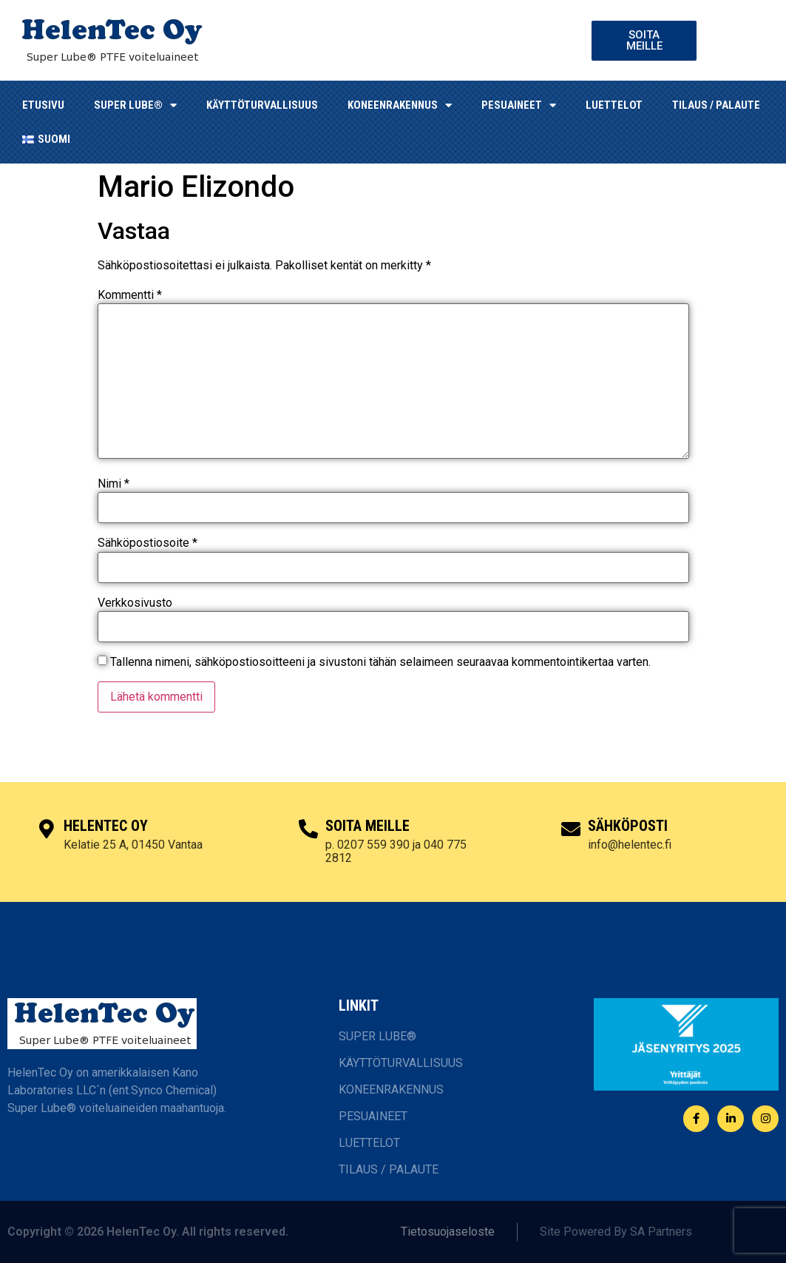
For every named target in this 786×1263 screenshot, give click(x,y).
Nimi (113, 484)
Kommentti (130, 295)
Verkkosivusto (135, 603)
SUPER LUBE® (135, 105)
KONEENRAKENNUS (400, 105)
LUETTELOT (614, 105)
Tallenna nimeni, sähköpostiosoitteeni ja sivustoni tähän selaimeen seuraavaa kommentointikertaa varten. (380, 662)
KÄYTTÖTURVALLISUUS (262, 105)
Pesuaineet (518, 105)
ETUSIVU (43, 105)
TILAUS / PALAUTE (716, 105)
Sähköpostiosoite (147, 543)
